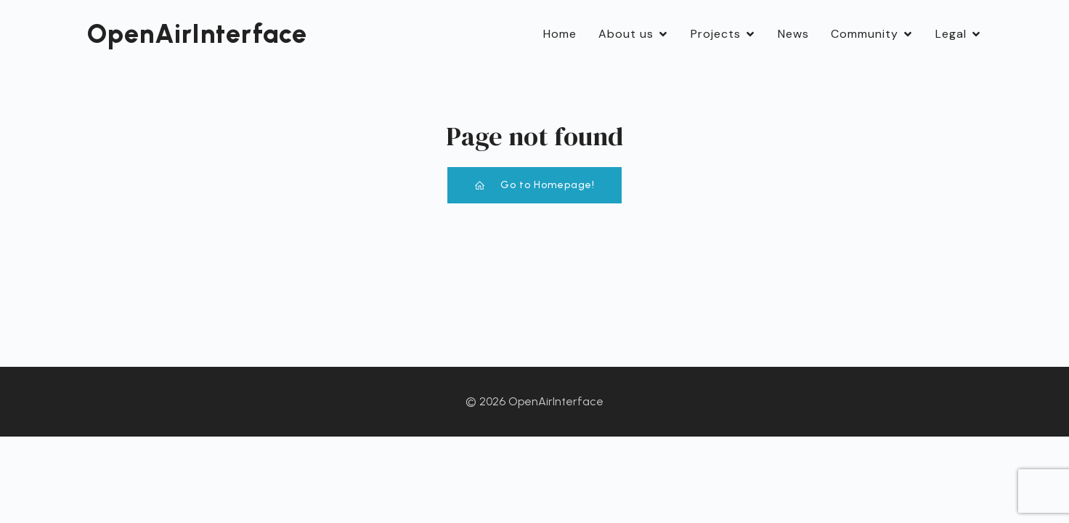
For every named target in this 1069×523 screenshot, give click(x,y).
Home (560, 33)
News (793, 33)
